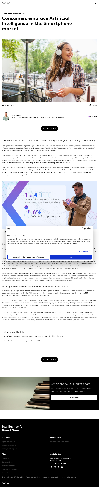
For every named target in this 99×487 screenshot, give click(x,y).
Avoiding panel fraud (9, 469)
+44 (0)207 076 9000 (58, 463)
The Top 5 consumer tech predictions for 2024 (24, 341)
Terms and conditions (33, 477)
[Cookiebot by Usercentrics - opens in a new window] (83, 228)
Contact (5, 473)
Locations (5, 458)
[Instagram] (55, 467)
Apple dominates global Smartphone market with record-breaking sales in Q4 (36, 336)
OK (71, 257)
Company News (7, 462)
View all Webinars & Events (59, 442)
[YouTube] (51, 467)
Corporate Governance (68, 477)
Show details (83, 251)
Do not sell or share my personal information (28, 257)
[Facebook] (58, 467)
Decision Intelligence (9, 445)
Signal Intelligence (8, 442)
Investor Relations (8, 466)
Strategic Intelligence (9, 449)
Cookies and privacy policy (50, 477)
